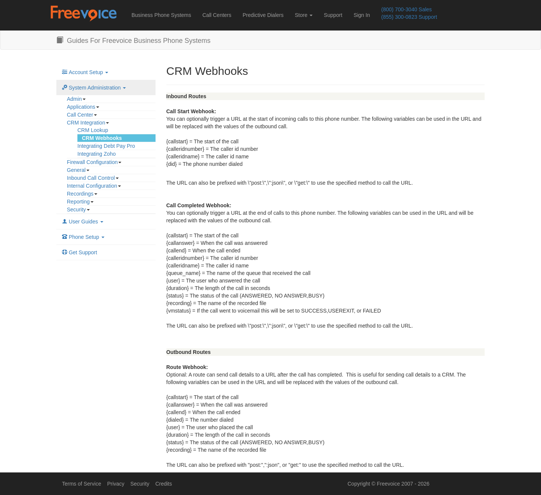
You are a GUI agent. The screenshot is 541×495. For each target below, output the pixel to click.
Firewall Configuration (92, 162)
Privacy (115, 484)
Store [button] (304, 15)
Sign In (362, 15)
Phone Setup (83, 237)
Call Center (80, 115)
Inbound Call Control (91, 178)
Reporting (78, 202)
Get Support (79, 252)
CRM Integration (86, 123)
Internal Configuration (92, 186)
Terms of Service (81, 484)
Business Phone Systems (161, 15)
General (76, 170)
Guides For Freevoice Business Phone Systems (133, 40)
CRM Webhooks (102, 138)
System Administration (94, 88)
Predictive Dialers (263, 15)
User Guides (82, 222)
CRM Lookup (92, 130)
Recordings (80, 194)
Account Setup (85, 72)
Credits (163, 484)
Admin (74, 99)
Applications (81, 107)
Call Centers (216, 15)
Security (76, 210)
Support (333, 15)
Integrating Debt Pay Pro (106, 146)
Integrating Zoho (96, 154)
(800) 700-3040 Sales (406, 9)
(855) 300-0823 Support (409, 17)
